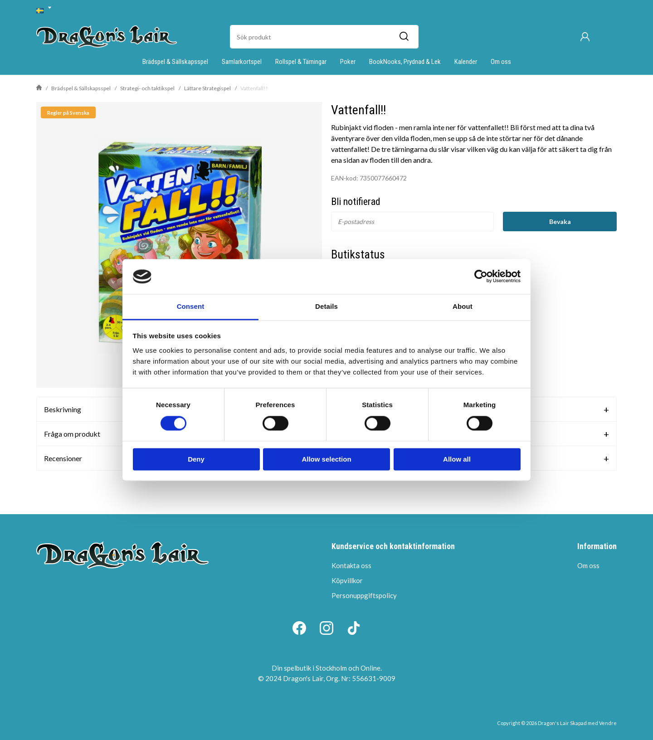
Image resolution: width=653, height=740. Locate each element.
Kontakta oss (351, 565)
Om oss (501, 62)
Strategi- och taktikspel (147, 88)
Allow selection (326, 459)
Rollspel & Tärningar (300, 62)
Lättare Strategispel (207, 88)
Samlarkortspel (242, 62)
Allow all (457, 459)
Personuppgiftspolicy (364, 595)
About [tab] (463, 306)
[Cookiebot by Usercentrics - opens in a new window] (481, 276)
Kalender (465, 62)
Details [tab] (326, 306)
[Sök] (403, 36)
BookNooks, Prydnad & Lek (405, 62)
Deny (196, 459)
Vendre (608, 723)
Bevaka (560, 221)
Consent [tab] (191, 306)
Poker (348, 62)
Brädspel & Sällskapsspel (175, 62)
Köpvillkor (347, 580)
